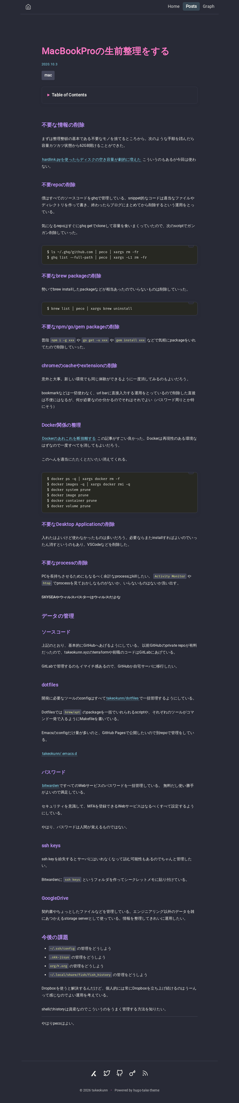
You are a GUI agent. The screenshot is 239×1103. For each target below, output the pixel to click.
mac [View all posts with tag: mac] (48, 75)
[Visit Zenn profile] (94, 1074)
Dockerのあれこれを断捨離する (69, 438)
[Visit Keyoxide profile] (132, 1074)
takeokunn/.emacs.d (59, 753)
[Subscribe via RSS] (145, 1074)
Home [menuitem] (177, 6)
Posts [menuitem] (193, 6)
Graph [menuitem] (209, 6)
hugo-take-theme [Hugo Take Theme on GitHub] (146, 1090)
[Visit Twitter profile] (106, 1074)
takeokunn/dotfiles (122, 698)
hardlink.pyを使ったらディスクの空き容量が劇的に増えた (91, 159)
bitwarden (50, 785)
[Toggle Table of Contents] (120, 95)
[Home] (28, 8)
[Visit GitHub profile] (119, 1074)
